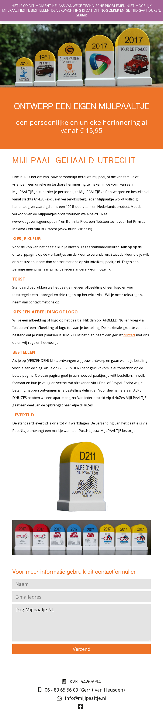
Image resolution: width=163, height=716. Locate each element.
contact (129, 335)
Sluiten (81, 15)
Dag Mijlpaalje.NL (81, 622)
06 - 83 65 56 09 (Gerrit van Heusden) (81, 690)
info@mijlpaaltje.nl (81, 698)
